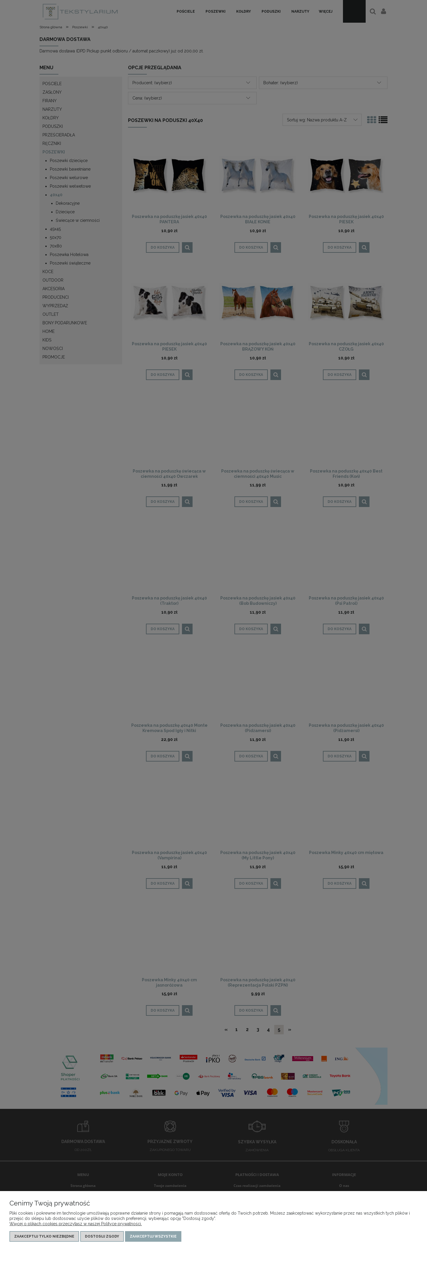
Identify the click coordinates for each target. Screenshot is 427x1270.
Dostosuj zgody (102, 1236)
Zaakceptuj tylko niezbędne (44, 1236)
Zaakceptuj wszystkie (153, 1236)
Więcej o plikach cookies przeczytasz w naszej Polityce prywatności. (75, 1223)
